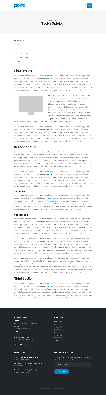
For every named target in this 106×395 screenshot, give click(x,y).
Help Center (58, 322)
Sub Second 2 (24, 57)
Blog (56, 332)
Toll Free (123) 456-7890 (22, 328)
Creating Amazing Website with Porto (28, 363)
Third (18, 61)
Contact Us (58, 327)
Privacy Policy (59, 338)
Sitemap (57, 340)
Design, (28, 359)
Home (50, 20)
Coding (33, 359)
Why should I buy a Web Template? (28, 357)
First (18, 45)
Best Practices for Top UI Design (26, 370)
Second (19, 49)
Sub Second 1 (24, 53)
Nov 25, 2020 (18, 359)
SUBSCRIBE (62, 372)
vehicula (49, 78)
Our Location (58, 335)
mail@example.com (21, 334)
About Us (57, 324)
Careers (57, 330)
